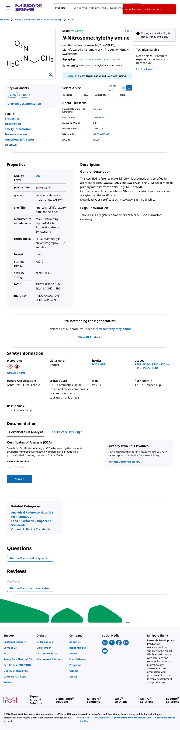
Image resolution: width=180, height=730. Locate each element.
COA (13, 95)
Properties (12, 118)
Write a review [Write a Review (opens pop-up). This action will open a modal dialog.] (92, 59)
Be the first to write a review (31, 589)
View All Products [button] (90, 337)
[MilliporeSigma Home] (28, 7)
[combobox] (97, 8)
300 (38, 176)
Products (4, 19)
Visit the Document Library (124, 461)
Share (126, 31)
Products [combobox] (60, 7)
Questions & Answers (19, 139)
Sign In (72, 76)
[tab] (7, 19)
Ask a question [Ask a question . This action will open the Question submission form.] (112, 59)
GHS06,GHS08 (16, 373)
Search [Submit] (19, 479)
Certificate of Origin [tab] (67, 432)
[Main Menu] (8, 7)
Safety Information (18, 129)
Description (13, 124)
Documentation (16, 134)
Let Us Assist (145, 69)
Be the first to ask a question (30, 558)
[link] (18, 642)
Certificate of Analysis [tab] (26, 432)
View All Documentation (24, 103)
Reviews (11, 145)
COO (24, 95)
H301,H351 (99, 364)
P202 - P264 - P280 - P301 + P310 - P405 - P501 (152, 366)
